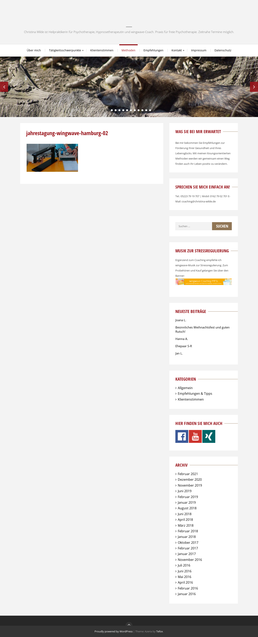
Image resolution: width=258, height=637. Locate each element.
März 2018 (186, 525)
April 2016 (185, 582)
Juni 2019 (184, 491)
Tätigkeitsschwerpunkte (65, 50)
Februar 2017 (188, 548)
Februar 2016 (188, 588)
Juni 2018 (184, 514)
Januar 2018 (187, 536)
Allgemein (185, 388)
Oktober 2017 (188, 542)
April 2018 (185, 519)
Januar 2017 (187, 554)
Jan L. (179, 353)
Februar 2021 (188, 474)
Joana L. (180, 320)
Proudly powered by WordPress (114, 631)
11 (146, 110)
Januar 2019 (187, 502)
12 (150, 110)
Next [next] (254, 87)
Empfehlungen (153, 50)
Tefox (159, 631)
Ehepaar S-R (183, 346)
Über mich (34, 50)
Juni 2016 (184, 571)
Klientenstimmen (101, 50)
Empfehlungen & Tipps (195, 393)
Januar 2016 (187, 594)
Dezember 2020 (190, 479)
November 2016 (190, 559)
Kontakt (177, 50)
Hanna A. (181, 339)
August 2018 (187, 508)
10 (142, 110)
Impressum (198, 50)
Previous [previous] (4, 87)
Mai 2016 (184, 577)
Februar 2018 (188, 531)
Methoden (128, 50)
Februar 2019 (188, 497)
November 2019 (190, 485)
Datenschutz (222, 50)
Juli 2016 (184, 565)
